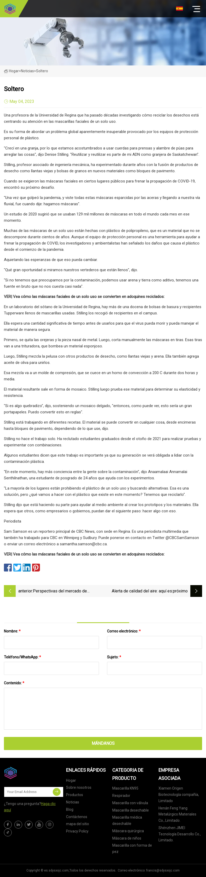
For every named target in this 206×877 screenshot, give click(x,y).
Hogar (11, 71)
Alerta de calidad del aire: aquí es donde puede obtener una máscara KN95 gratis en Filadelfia (140, 592)
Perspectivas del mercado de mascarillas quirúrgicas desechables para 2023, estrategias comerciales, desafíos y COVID (66, 592)
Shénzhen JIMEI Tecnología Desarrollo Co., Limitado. (179, 834)
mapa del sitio (77, 824)
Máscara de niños (126, 838)
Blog (69, 809)
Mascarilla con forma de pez (132, 848)
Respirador (121, 795)
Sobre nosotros (78, 787)
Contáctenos (76, 817)
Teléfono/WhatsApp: (22, 657)
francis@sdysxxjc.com (163, 870)
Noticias (72, 802)
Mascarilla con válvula (130, 803)
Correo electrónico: (124, 631)
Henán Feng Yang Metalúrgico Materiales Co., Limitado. (177, 814)
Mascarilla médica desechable (127, 820)
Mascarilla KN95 (125, 788)
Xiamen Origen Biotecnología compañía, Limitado (178, 794)
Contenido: (14, 683)
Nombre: (12, 631)
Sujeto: (114, 657)
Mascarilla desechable (130, 810)
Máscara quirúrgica (128, 831)
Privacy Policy (77, 831)
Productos (74, 795)
